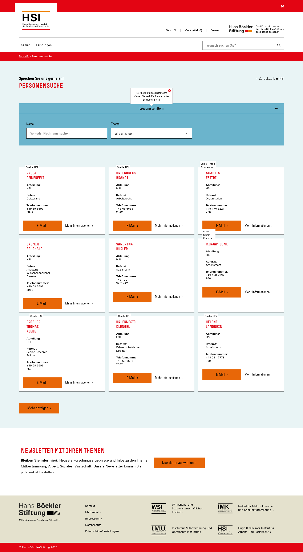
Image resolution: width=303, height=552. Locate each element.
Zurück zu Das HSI (271, 78)
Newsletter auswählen (178, 462)
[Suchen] (279, 45)
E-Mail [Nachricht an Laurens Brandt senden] (131, 225)
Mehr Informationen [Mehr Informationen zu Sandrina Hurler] (167, 297)
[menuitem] (25, 48)
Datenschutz (93, 524)
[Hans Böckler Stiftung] (40, 520)
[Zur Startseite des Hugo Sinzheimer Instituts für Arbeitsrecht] (36, 28)
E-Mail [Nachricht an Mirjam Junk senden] (220, 292)
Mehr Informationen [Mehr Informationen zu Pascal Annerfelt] (77, 225)
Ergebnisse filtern (152, 108)
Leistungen (44, 45)
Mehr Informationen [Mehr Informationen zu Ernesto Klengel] (167, 378)
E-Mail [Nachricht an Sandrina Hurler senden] (131, 296)
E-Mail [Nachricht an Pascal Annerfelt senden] (41, 225)
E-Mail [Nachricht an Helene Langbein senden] (220, 374)
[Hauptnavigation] (35, 45)
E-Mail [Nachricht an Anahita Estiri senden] (220, 225)
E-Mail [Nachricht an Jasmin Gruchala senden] (41, 303)
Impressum (92, 518)
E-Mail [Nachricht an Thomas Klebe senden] (41, 382)
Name (30, 124)
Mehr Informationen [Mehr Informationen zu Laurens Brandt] (167, 225)
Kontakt (90, 506)
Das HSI (171, 30)
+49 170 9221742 (122, 281)
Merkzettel (91, 512)
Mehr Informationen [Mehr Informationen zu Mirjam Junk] (257, 292)
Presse (214, 30)
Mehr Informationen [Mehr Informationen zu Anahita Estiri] (257, 225)
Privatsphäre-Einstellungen (102, 531)
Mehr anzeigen (37, 408)
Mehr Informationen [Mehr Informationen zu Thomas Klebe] (77, 382)
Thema (151, 130)
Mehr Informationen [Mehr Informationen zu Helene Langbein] (257, 374)
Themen (25, 45)
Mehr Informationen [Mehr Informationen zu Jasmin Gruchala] (77, 303)
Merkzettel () (193, 30)
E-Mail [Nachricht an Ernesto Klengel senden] (131, 378)
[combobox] (238, 45)
